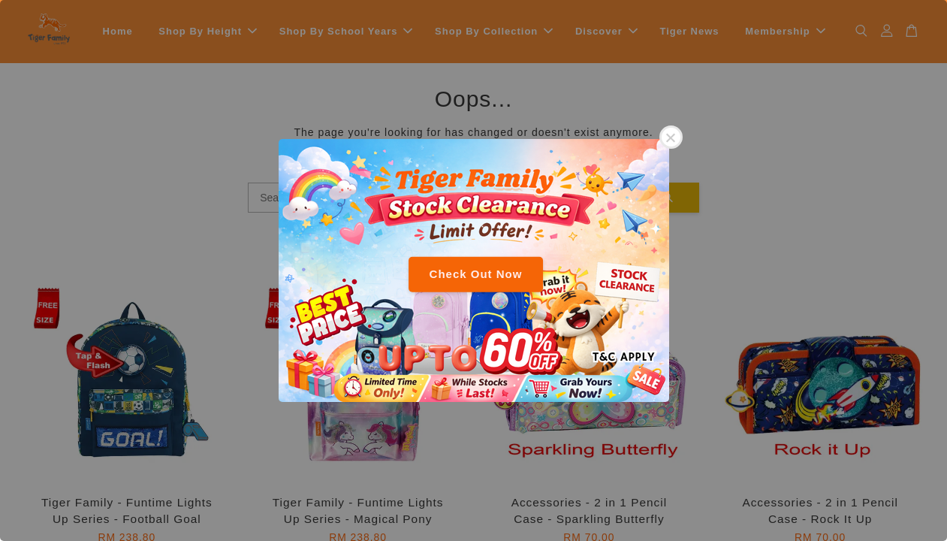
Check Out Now (476, 273)
